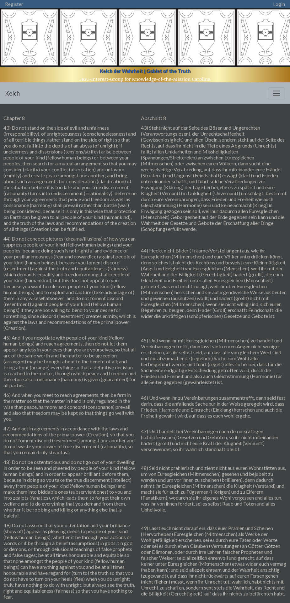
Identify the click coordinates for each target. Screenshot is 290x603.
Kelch (12, 93)
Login (279, 4)
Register (14, 4)
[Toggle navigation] (276, 93)
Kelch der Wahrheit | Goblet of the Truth (145, 71)
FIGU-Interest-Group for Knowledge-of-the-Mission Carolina (145, 79)
